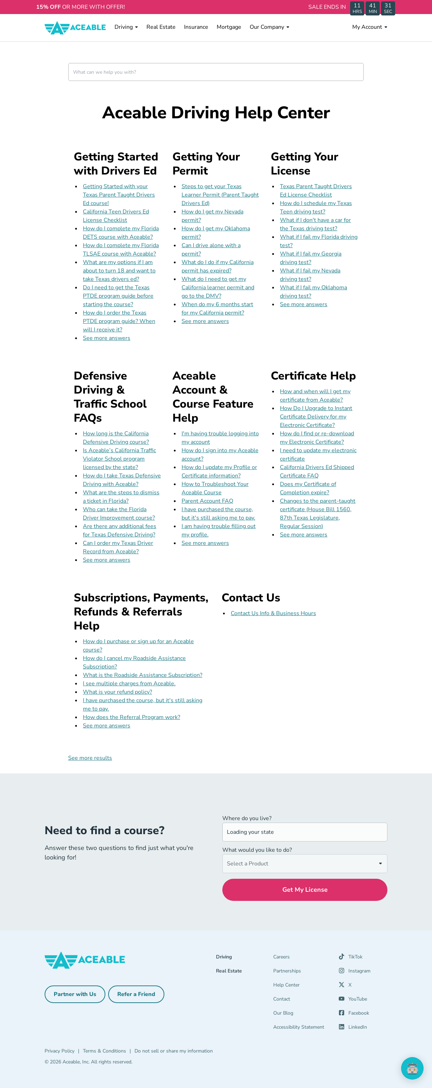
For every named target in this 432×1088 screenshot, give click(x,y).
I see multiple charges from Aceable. (129, 683)
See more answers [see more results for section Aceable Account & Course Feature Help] (205, 543)
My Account (369, 27)
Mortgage (229, 27)
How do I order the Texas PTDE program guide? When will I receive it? (119, 321)
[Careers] (301, 958)
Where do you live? (246, 818)
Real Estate (161, 27)
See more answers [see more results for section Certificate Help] (303, 535)
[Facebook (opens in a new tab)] (354, 1015)
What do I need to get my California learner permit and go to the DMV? (218, 287)
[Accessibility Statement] (301, 1029)
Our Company (269, 27)
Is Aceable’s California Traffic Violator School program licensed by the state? (119, 459)
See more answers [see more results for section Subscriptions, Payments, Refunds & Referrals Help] (106, 726)
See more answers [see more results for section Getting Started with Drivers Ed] (106, 338)
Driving (126, 27)
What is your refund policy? (117, 692)
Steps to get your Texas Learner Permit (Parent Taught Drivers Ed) (220, 195)
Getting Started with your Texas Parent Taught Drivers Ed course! (119, 195)
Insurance (196, 27)
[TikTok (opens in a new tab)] (350, 958)
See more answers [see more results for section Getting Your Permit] (205, 321)
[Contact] (301, 1001)
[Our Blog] (301, 1015)
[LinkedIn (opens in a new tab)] (353, 1029)
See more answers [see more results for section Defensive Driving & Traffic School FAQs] (106, 560)
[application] (412, 1068)
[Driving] (244, 958)
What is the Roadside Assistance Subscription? (142, 675)
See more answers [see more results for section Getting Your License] (303, 304)
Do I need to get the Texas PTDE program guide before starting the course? (118, 296)
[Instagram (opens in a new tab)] (355, 972)
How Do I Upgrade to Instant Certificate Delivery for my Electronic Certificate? (316, 416)
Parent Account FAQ (207, 501)
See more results (90, 758)
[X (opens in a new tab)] (345, 987)
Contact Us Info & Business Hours (273, 613)
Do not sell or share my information (174, 1051)
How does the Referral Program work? (131, 717)
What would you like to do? (257, 850)
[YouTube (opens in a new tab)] (353, 1001)
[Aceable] (75, 27)
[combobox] (216, 72)
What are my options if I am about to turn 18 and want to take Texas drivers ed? (119, 270)
